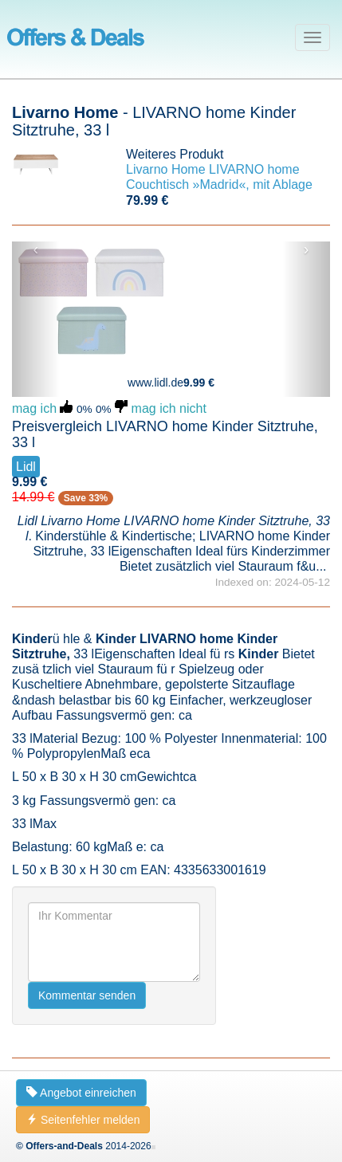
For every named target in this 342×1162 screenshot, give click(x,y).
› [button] (306, 249)
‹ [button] (36, 249)
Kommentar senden (87, 995)
